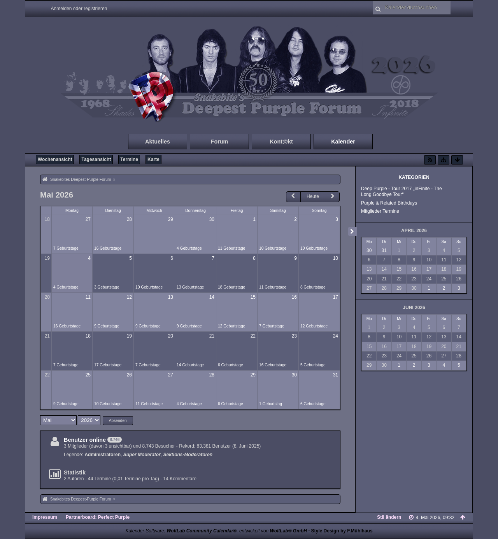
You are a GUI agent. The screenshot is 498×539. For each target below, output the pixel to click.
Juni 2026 (414, 307)
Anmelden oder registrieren (79, 8)
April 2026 (414, 230)
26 (129, 375)
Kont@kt (281, 141)
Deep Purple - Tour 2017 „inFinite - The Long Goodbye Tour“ (401, 191)
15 (253, 297)
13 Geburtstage (190, 287)
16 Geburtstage (107, 248)
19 (47, 258)
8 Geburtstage (313, 287)
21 (47, 336)
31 (335, 375)
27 (88, 219)
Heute (313, 196)
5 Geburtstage (313, 365)
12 (129, 297)
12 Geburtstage (231, 326)
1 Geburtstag (270, 404)
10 (335, 258)
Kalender (343, 141)
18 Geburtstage (231, 287)
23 (294, 336)
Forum (219, 141)
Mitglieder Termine (380, 211)
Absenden (118, 420)
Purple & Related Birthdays (389, 203)
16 (294, 297)
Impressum (44, 517)
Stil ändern (389, 517)
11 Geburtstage (231, 248)
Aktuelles (157, 141)
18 (47, 219)
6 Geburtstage (230, 365)
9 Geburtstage (106, 326)
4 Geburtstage (189, 248)
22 (253, 336)
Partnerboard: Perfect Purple (98, 517)
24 (335, 336)
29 (170, 219)
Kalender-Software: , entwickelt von (216, 531)
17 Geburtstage (107, 365)
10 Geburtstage (272, 248)
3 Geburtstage (106, 287)
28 (129, 219)
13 (170, 297)
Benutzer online (85, 440)
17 (335, 297)
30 (211, 219)
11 (88, 297)
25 (88, 375)
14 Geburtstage (190, 365)
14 (211, 297)
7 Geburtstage (66, 248)
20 (47, 297)
